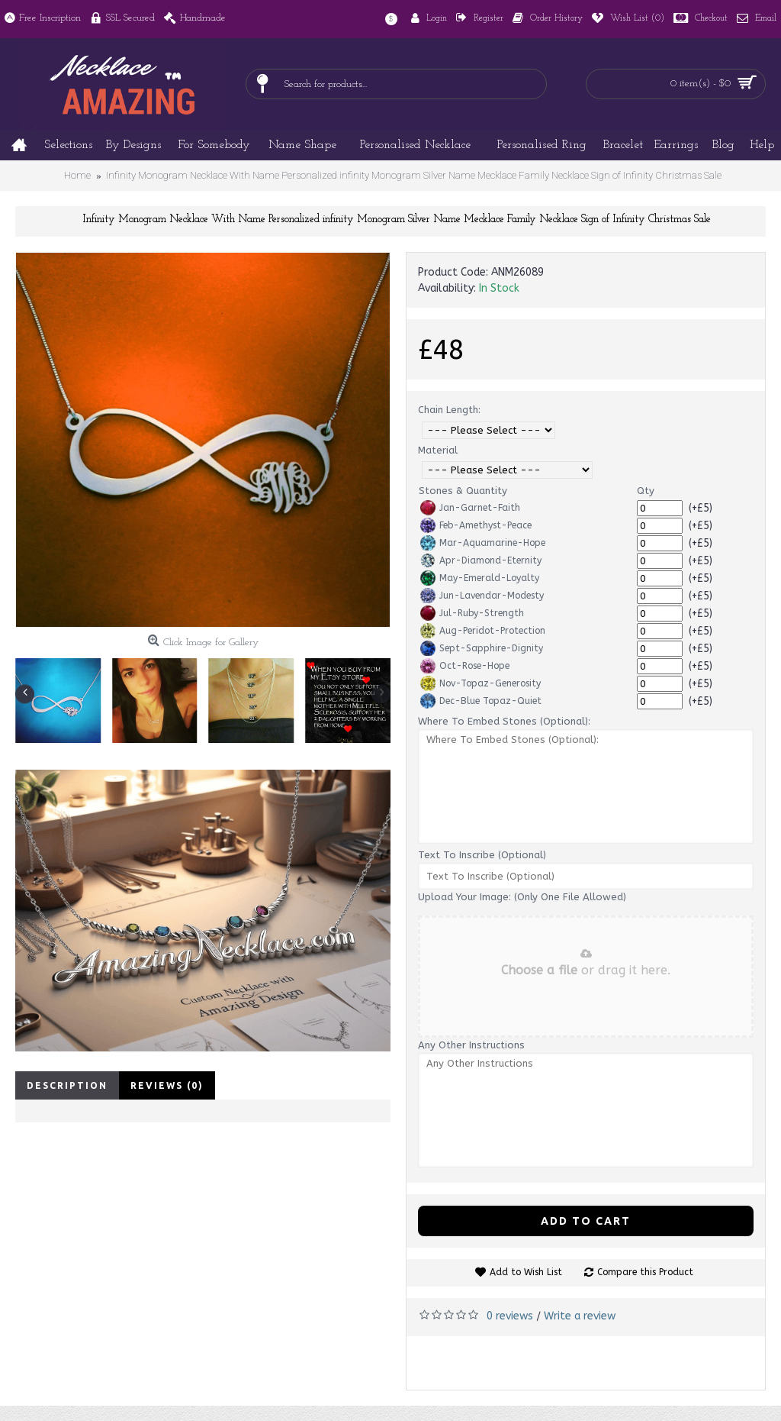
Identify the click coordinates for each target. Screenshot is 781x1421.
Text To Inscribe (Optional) (482, 855)
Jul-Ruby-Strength (472, 613)
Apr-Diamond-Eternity (481, 560)
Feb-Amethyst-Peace (476, 525)
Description (67, 1085)
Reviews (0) (167, 1085)
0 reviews (510, 1316)
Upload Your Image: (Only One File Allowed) (522, 897)
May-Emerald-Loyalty (479, 578)
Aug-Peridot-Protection (482, 630)
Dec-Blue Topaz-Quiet (481, 701)
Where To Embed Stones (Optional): (504, 721)
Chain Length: (449, 409)
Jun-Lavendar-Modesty (482, 595)
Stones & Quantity (463, 490)
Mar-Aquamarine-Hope (482, 543)
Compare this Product (645, 1272)
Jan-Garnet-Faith (470, 507)
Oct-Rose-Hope (464, 665)
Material (438, 450)
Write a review (579, 1316)
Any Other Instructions (471, 1045)
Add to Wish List (526, 1272)
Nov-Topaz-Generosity (480, 683)
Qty (645, 490)
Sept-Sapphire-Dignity (481, 648)
